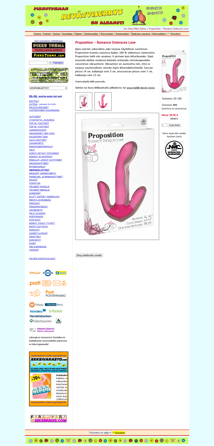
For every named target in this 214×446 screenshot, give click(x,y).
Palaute (78, 33)
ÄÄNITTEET (35, 236)
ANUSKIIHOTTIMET (39, 163)
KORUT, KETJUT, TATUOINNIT (44, 153)
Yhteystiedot (106, 33)
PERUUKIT (34, 203)
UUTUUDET (35, 116)
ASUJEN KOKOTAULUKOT (42, 258)
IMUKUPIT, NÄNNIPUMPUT (42, 173)
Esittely (47, 33)
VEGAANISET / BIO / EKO (42, 133)
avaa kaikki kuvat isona (141, 87)
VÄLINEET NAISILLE (39, 186)
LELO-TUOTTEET (38, 140)
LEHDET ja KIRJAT (38, 233)
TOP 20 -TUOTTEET (39, 123)
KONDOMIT (35, 193)
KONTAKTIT (35, 240)
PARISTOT (34, 230)
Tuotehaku (67, 33)
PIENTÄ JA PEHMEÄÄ (40, 200)
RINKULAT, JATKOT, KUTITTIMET (45, 160)
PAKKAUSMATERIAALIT (41, 146)
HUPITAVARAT (36, 216)
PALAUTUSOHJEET (39, 107)
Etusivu (37, 33)
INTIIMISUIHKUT (37, 166)
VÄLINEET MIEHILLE (39, 190)
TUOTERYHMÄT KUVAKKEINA (44, 110)
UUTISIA (33, 104)
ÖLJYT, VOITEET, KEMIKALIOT (44, 196)
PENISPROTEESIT (38, 206)
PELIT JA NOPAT (37, 213)
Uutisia (56, 33)
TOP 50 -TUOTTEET (39, 126)
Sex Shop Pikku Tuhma (135, 28)
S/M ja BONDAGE (38, 246)
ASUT (32, 150)
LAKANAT (34, 250)
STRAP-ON (34, 183)
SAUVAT (33, 180)
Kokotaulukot (159, 33)
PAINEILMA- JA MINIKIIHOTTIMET (46, 176)
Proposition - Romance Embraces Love (168, 28)
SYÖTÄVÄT (35, 220)
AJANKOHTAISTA (37, 130)
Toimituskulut (122, 33)
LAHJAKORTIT (36, 143)
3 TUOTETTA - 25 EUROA (41, 120)
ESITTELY (34, 101)
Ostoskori (175, 33)
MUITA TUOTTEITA (38, 226)
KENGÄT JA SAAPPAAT (40, 156)
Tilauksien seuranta (140, 33)
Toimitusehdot (91, 33)
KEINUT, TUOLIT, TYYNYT (42, 223)
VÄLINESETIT (36, 210)
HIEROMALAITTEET (39, 170)
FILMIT (32, 243)
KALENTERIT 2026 (38, 136)
